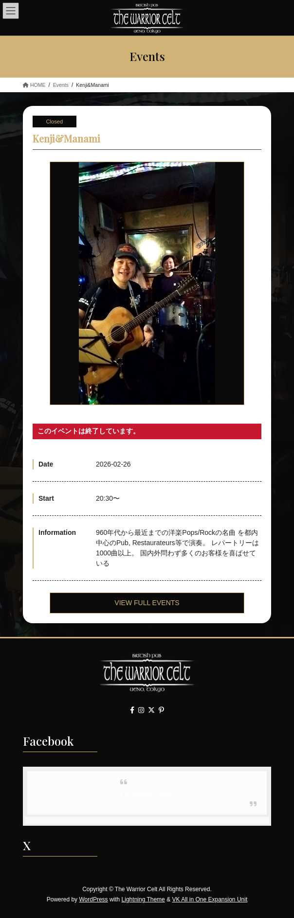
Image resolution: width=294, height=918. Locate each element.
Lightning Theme (143, 899)
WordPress (93, 899)
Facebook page (147, 794)
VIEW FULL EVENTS (146, 603)
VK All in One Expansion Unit (209, 899)
